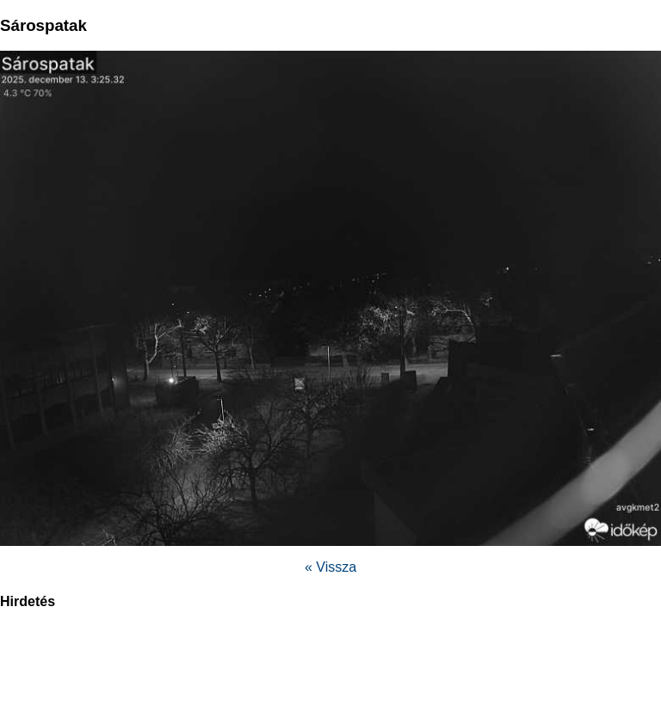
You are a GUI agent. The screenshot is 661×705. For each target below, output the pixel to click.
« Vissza (330, 567)
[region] (330, 666)
